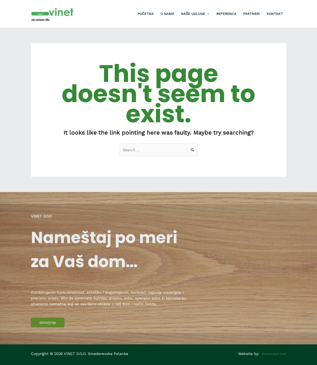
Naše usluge (193, 14)
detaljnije (47, 322)
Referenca (226, 14)
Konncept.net (274, 353)
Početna (146, 14)
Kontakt (275, 14)
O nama (167, 14)
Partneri (251, 14)
